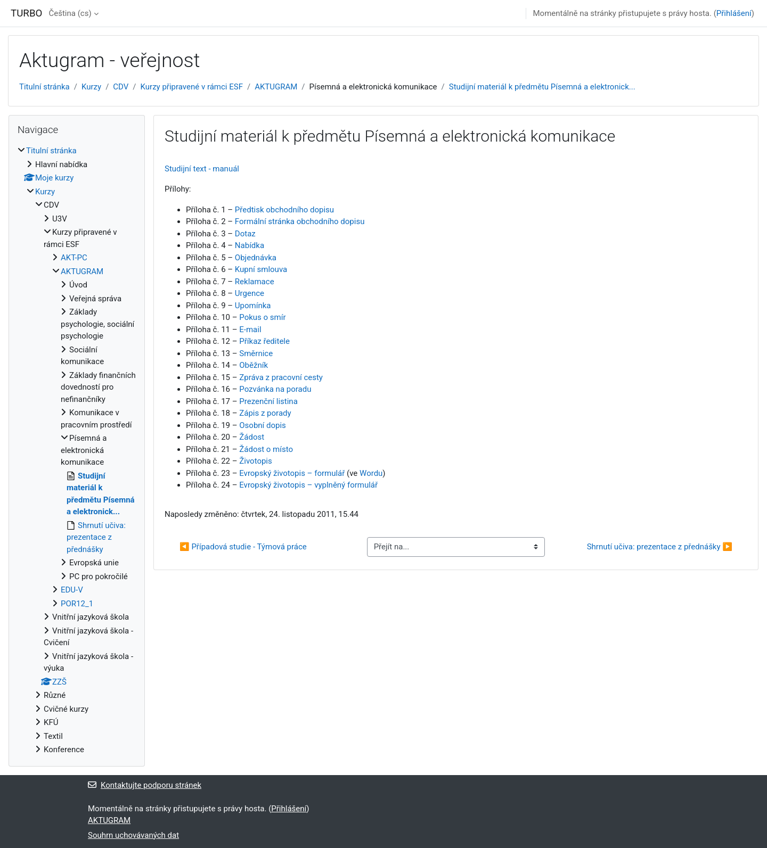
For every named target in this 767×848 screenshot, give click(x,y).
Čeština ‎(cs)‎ (69, 13)
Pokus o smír (262, 317)
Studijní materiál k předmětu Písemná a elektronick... (542, 87)
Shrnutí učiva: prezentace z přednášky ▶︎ (659, 546)
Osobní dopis (262, 425)
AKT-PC (74, 257)
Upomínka (253, 305)
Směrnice (256, 353)
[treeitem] (77, 450)
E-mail (250, 329)
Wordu (371, 473)
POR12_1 (77, 603)
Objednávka (255, 257)
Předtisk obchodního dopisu (284, 210)
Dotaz (245, 233)
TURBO (26, 13)
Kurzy (91, 87)
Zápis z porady (265, 413)
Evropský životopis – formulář (292, 473)
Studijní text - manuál (202, 169)
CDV (120, 87)
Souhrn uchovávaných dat (133, 835)
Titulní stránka (44, 87)
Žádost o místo (266, 449)
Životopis (255, 461)
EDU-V (72, 590)
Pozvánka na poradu (275, 389)
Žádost (251, 437)
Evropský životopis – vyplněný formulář (308, 485)
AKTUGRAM (276, 87)
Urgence (249, 293)
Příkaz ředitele (264, 341)
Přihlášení (734, 13)
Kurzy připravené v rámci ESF (192, 87)
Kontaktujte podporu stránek (144, 785)
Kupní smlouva (261, 269)
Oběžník (253, 365)
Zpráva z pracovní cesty (281, 377)
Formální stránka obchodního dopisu (300, 221)
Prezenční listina (268, 401)
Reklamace (254, 281)
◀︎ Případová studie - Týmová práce (243, 546)
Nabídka (249, 245)
